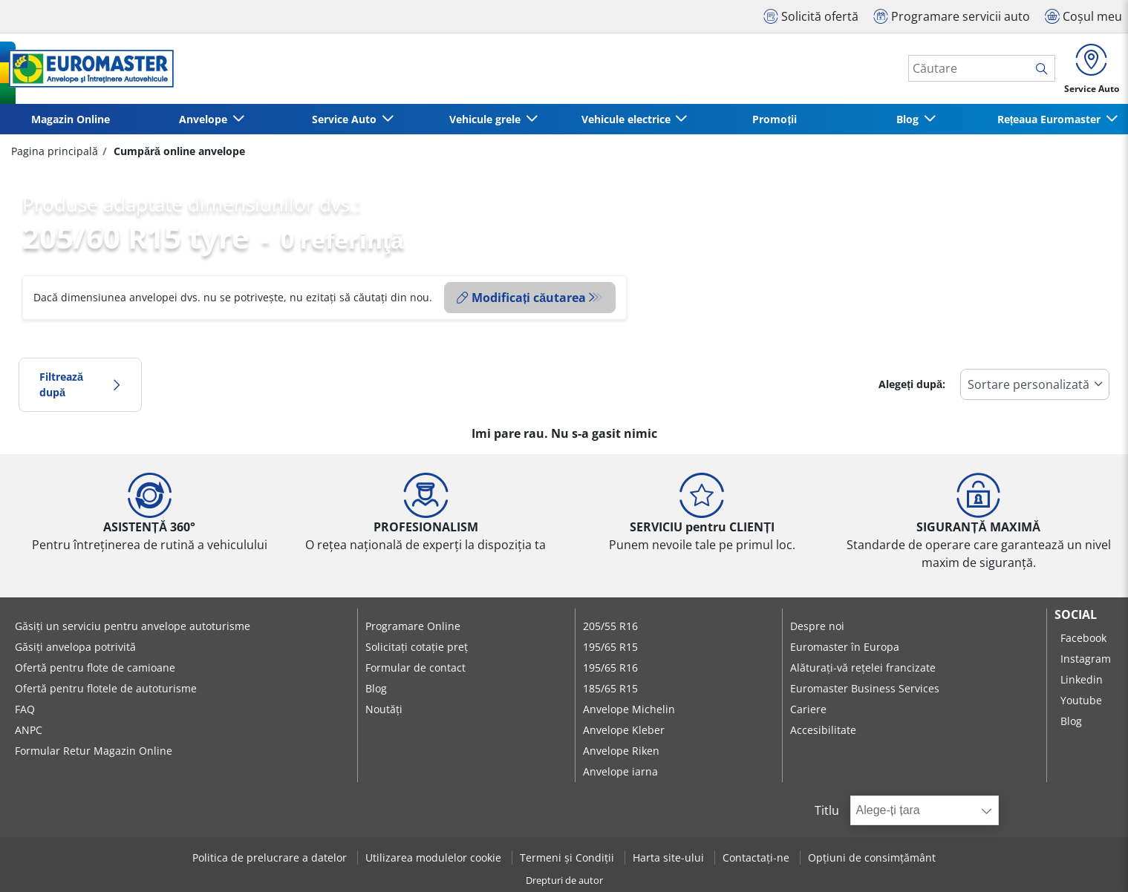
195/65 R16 (610, 667)
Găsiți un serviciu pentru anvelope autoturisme (132, 626)
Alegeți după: (911, 384)
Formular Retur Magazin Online (93, 751)
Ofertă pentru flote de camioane (95, 667)
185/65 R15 (610, 688)
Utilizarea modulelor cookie (434, 857)
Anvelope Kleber (624, 730)
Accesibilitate (823, 730)
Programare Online (412, 626)
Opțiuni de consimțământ (872, 857)
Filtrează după (80, 385)
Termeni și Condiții (568, 857)
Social (1075, 614)
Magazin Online (70, 119)
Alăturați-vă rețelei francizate (863, 667)
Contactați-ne (757, 857)
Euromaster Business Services (864, 688)
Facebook (1083, 638)
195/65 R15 (610, 647)
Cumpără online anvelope (178, 151)
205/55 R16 (610, 626)
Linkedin (1081, 679)
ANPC (28, 730)
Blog (376, 688)
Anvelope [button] (204, 119)
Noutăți (383, 709)
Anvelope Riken (621, 751)
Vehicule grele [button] (486, 119)
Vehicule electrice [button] (627, 119)
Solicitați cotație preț (416, 647)
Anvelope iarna (620, 771)
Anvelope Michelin (629, 709)
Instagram (1085, 659)
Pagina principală (54, 151)
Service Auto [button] (345, 119)
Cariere (808, 709)
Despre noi (817, 626)
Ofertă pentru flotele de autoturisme (106, 688)
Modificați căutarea (521, 297)
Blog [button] (909, 119)
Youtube (1081, 700)
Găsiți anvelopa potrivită (75, 647)
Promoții (774, 119)
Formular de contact (415, 667)
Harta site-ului (670, 857)
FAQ (25, 709)
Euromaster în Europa (844, 647)
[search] (1045, 69)
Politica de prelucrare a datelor (271, 857)
